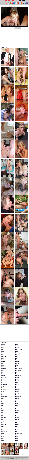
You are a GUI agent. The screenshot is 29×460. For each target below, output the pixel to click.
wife (16, 438)
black (2, 365)
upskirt (17, 429)
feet (2, 407)
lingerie (17, 347)
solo (16, 415)
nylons (17, 366)
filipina (3, 408)
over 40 (17, 377)
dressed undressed (5, 394)
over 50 (17, 379)
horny (2, 428)
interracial (3, 435)
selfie (16, 400)
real (16, 394)
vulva (16, 435)
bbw (2, 352)
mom (16, 356)
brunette (3, 375)
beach (3, 354)
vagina (17, 431)
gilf (2, 412)
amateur (3, 344)
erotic (2, 400)
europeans (4, 401)
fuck (2, 410)
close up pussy (4, 384)
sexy (16, 403)
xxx (16, 440)
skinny (17, 410)
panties (17, 384)
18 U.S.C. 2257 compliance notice (21, 457)
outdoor (17, 373)
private (17, 391)
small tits (17, 414)
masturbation (18, 349)
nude (16, 365)
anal (2, 346)
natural (17, 359)
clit (2, 382)
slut (16, 412)
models (17, 354)
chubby (3, 379)
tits (16, 426)
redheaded (18, 396)
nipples (17, 361)
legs (16, 344)
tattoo (17, 419)
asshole (3, 351)
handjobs (3, 424)
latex (2, 438)
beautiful (3, 356)
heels (2, 426)
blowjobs (3, 368)
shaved (17, 405)
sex (16, 401)
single (17, 408)
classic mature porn (6, 380)
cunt (2, 391)
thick (16, 421)
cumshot (3, 389)
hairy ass (3, 422)
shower (17, 407)
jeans (2, 436)
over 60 (17, 380)
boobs (3, 370)
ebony (3, 398)
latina (2, 440)
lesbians (17, 346)
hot (2, 429)
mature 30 (18, 375)
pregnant (17, 389)
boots (2, 372)
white (16, 436)
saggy (17, 398)
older (16, 372)
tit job (17, 424)
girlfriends (3, 414)
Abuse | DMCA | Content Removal (7, 457)
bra (2, 373)
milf (16, 351)
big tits (3, 361)
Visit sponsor (18, 28)
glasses (3, 415)
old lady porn (18, 368)
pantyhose (18, 386)
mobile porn (18, 352)
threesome (18, 422)
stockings (17, 417)
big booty (3, 359)
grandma (3, 417)
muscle (17, 358)
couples (3, 386)
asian (2, 347)
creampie (3, 387)
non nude (17, 363)
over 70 (17, 382)
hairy (2, 421)
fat (2, 405)
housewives (4, 431)
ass (2, 349)
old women (18, 370)
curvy (2, 393)
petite (17, 387)
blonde (3, 366)
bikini (2, 363)
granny (3, 419)
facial (2, 403)
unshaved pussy (19, 428)
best (2, 358)
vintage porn (18, 433)
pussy (17, 393)
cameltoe (3, 377)
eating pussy (4, 396)
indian (2, 433)
